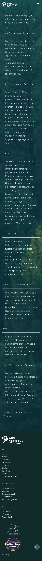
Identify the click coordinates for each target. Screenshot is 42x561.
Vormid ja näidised (8, 488)
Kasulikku (5, 468)
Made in (6, 555)
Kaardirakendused (8, 494)
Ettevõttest (6, 471)
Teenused (5, 465)
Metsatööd (6, 462)
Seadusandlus (7, 497)
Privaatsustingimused (9, 499)
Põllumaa (5, 457)
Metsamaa (6, 454)
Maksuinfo (5, 491)
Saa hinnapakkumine (9, 476)
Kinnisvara (5, 459)
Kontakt (4, 474)
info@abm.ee (6, 514)
